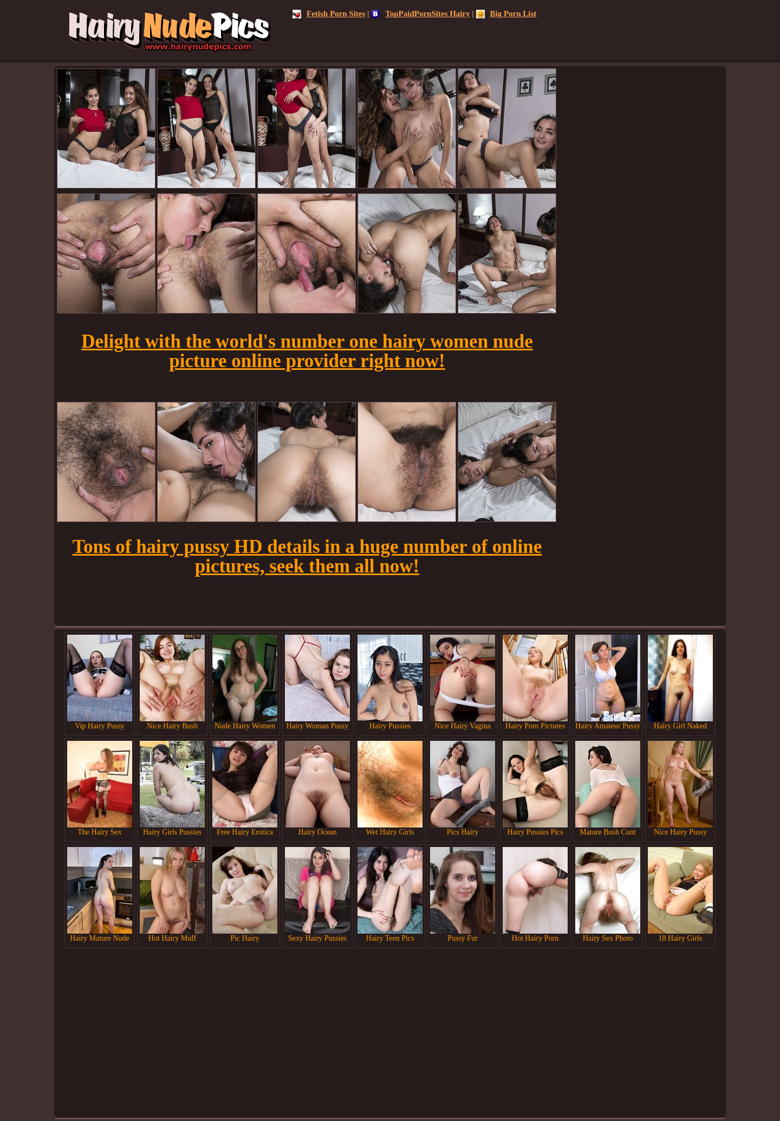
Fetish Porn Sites (328, 13)
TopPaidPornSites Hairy (420, 13)
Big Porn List (506, 13)
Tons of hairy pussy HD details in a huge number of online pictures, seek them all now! (307, 556)
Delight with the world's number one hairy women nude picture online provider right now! (307, 351)
